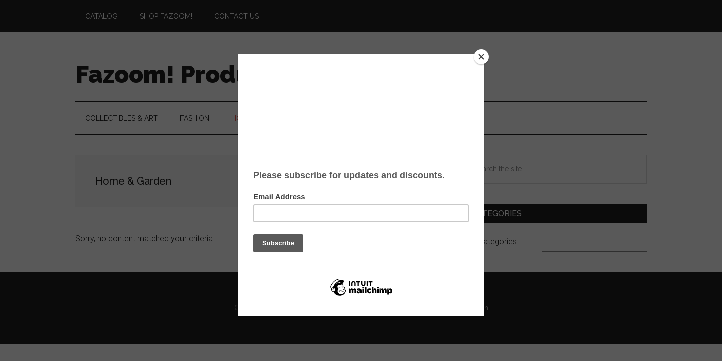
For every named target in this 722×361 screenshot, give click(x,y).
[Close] (481, 56)
